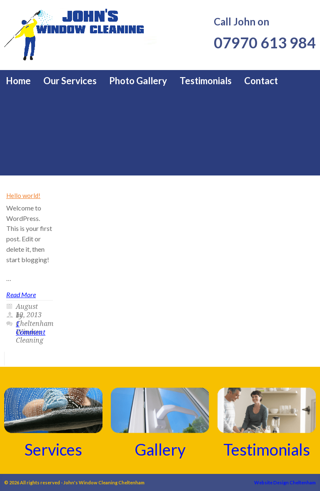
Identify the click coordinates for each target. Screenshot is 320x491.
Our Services (70, 81)
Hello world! (23, 195)
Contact (261, 81)
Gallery (160, 449)
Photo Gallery (138, 81)
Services (53, 449)
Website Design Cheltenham (285, 482)
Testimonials (206, 81)
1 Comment (30, 328)
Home (18, 81)
